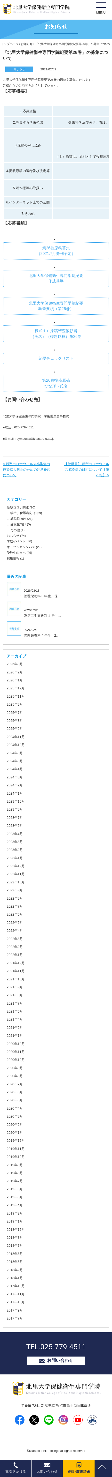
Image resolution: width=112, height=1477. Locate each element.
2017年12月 (16, 1286)
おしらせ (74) (16, 535)
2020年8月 (15, 1076)
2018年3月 (15, 1262)
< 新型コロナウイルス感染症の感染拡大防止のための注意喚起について (26, 469)
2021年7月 (15, 1003)
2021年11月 (16, 971)
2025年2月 (15, 729)
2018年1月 (15, 1278)
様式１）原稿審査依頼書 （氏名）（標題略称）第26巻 (56, 333)
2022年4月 (15, 930)
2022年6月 (15, 914)
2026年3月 (15, 664)
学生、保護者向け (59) (26, 513)
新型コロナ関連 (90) (21, 507)
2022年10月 (16, 882)
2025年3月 (15, 721)
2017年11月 (16, 1294)
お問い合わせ (60, 1360)
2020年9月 (15, 1068)
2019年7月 (15, 1181)
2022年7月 (15, 906)
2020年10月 (16, 1060)
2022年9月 (15, 890)
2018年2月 (15, 1270)
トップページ (9, 44)
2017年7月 (15, 1318)
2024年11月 (16, 737)
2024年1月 (15, 793)
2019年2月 (15, 1213)
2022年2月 (15, 947)
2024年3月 (15, 777)
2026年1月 (15, 680)
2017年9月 (15, 1310)
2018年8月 (15, 1237)
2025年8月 (15, 704)
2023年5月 (15, 826)
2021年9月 (15, 987)
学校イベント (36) (19, 541)
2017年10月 (16, 1302)
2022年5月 (15, 923)
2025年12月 (16, 688)
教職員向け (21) (21, 519)
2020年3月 (15, 1116)
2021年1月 (15, 1035)
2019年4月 (15, 1205)
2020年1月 (15, 1132)
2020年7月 (15, 1084)
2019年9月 (15, 1165)
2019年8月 (15, 1173)
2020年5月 (15, 1100)
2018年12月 (16, 1229)
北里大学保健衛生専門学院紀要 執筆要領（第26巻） (56, 306)
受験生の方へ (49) (19, 552)
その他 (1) (17, 530)
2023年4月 (15, 834)
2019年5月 (15, 1197)
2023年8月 (15, 809)
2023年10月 (16, 801)
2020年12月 (16, 1044)
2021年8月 (15, 995)
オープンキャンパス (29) (24, 547)
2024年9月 (15, 753)
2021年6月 (15, 1011)
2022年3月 (15, 939)
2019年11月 (16, 1149)
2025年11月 (16, 696)
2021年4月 (15, 1019)
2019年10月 (16, 1157)
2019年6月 (15, 1189)
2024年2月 (15, 785)
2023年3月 (15, 842)
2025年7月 (15, 713)
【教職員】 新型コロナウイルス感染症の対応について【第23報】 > (86, 469)
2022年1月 (15, 955)
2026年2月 (15, 672)
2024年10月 (16, 745)
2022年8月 (15, 898)
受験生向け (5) (20, 524)
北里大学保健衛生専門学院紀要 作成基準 (56, 278)
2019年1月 (15, 1221)
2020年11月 (16, 1052)
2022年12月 (16, 866)
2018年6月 (15, 1254)
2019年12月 (16, 1140)
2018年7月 (15, 1245)
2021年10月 (16, 979)
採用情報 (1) (15, 558)
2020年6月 (15, 1092)
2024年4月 (15, 769)
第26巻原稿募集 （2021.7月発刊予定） (56, 251)
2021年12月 (16, 963)
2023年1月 (15, 858)
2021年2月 (15, 1027)
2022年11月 (16, 874)
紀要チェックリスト (56, 358)
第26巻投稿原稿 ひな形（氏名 (56, 383)
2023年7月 (15, 818)
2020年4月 (15, 1108)
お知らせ (26, 44)
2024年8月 (15, 761)
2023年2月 (15, 850)
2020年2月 (15, 1124)
